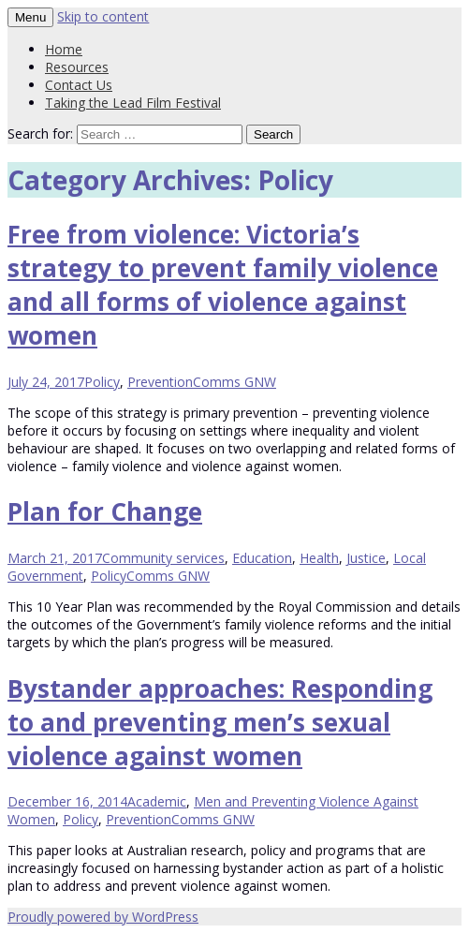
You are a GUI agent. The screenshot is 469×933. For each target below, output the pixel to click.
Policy (102, 382)
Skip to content (103, 16)
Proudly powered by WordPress (102, 917)
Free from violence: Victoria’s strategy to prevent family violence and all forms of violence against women (222, 284)
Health (319, 558)
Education (262, 558)
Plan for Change (104, 511)
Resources (77, 67)
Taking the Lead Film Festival (133, 102)
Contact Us (78, 85)
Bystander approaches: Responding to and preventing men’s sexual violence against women (219, 722)
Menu (30, 17)
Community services (163, 558)
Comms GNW (234, 382)
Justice (366, 558)
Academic (156, 801)
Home (63, 49)
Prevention (160, 382)
